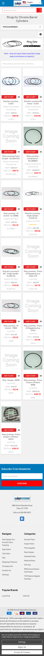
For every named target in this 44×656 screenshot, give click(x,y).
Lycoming (6, 596)
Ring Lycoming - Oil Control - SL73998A (11, 214)
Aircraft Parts (29, 539)
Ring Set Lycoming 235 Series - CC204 (33, 102)
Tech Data (6, 553)
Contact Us (6, 570)
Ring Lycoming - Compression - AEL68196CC (33, 158)
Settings (22, 642)
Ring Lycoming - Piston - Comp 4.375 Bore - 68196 (33, 382)
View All (26, 596)
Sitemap (5, 574)
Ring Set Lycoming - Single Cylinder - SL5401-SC (33, 215)
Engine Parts (29, 543)
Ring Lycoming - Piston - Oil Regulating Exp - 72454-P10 (33, 273)
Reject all (22, 647)
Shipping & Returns (9, 562)
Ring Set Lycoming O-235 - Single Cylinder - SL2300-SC (11, 273)
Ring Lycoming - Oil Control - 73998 (11, 326)
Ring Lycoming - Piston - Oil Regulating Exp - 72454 (33, 327)
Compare (19, 97)
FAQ (3, 558)
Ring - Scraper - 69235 (11, 380)
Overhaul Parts (30, 556)
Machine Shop (29, 560)
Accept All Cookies (22, 652)
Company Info (7, 566)
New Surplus (29, 552)
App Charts (6, 549)
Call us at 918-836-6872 (22, 512)
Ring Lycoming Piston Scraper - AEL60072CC (11, 157)
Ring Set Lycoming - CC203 (11, 102)
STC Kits (27, 565)
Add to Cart (9, 97)
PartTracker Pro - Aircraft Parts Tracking (9, 542)
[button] (40, 34)
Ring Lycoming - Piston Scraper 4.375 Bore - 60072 (11, 436)
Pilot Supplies (29, 548)
